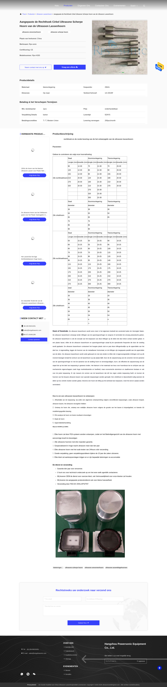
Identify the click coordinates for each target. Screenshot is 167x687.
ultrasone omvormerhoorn (94, 567)
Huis (57, 6)
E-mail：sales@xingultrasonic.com (33, 653)
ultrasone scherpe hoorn (74, 567)
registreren (140, 661)
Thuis (24, 14)
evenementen (119, 6)
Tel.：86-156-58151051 (30, 649)
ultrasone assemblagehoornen (116, 567)
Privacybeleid (31, 685)
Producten (68, 6)
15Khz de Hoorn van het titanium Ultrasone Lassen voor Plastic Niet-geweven (33, 171)
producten (31, 14)
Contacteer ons (102, 6)
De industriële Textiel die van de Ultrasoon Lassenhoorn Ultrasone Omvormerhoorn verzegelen (32, 303)
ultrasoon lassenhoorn (44, 14)
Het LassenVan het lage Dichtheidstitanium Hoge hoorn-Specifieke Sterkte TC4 (31, 259)
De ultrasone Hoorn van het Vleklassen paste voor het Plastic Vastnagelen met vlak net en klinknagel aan (34, 215)
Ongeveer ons (84, 6)
